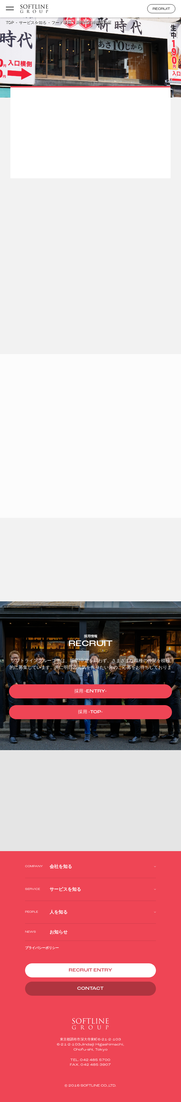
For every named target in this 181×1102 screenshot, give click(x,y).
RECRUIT (161, 9)
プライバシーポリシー (42, 948)
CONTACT (90, 988)
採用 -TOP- (90, 712)
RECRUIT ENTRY (90, 970)
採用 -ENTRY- (90, 691)
